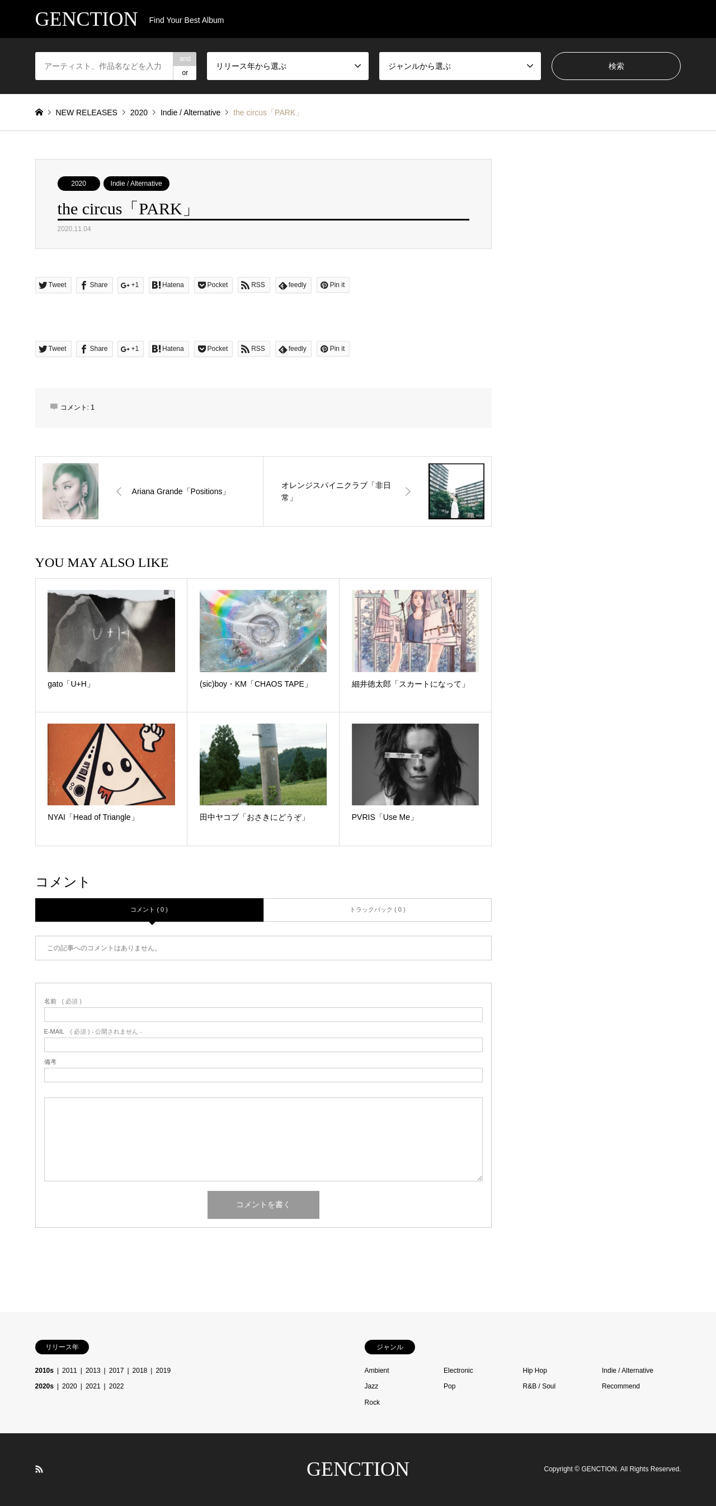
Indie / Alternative (136, 183)
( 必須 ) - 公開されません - (93, 1032)
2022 (116, 1386)
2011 (69, 1370)
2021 (93, 1386)
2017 (116, 1370)
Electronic (458, 1370)
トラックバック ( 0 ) (378, 909)
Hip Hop (535, 1370)
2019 (163, 1370)
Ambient (377, 1370)
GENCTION (358, 1469)
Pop (449, 1386)
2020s (44, 1386)
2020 (78, 183)
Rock (372, 1402)
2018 (140, 1370)
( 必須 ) (63, 1001)
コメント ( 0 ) (149, 909)
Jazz (372, 1386)
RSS (39, 1469)
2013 (93, 1370)
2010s (44, 1370)
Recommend (621, 1386)
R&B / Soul (539, 1386)
